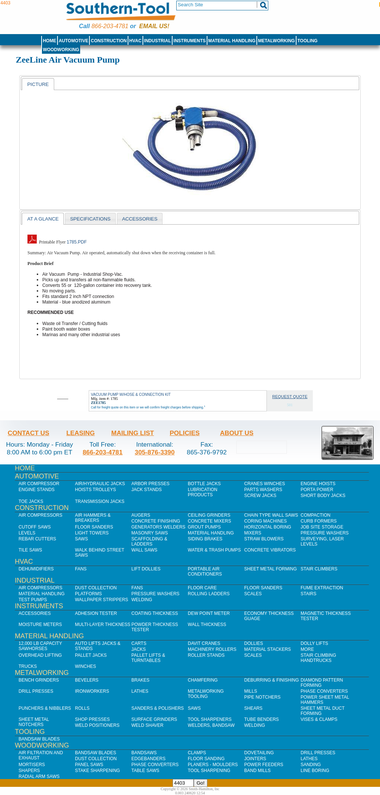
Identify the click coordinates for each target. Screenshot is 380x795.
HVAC (135, 40)
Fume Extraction (322, 587)
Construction (109, 40)
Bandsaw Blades (39, 739)
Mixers (252, 533)
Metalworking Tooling (206, 694)
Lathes (139, 691)
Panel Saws (89, 764)
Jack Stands (146, 489)
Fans (80, 569)
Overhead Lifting (40, 655)
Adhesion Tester (96, 613)
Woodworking (61, 49)
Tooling (307, 40)
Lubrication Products (202, 492)
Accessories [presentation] (139, 219)
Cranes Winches (264, 483)
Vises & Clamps (319, 719)
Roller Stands (206, 655)
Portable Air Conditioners (205, 571)
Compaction (315, 515)
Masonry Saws (149, 533)
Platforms (88, 593)
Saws (81, 538)
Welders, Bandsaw (211, 725)
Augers (140, 515)
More (307, 649)
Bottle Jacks (204, 483)
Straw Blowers (264, 538)
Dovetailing (259, 752)
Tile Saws (30, 550)
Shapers (29, 770)
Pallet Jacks (91, 655)
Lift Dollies (145, 569)
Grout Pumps (204, 527)
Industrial (157, 40)
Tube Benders (261, 719)
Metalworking (276, 40)
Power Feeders (263, 764)
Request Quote (290, 396)
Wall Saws (144, 550)
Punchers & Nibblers (45, 708)
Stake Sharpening (97, 770)
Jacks (138, 649)
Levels (27, 533)
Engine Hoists (318, 483)
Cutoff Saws (35, 527)
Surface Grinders (154, 719)
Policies (185, 433)
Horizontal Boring (267, 527)
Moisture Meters (40, 624)
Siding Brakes (205, 538)
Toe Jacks (31, 501)
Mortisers (32, 764)
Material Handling (232, 40)
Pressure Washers (325, 533)
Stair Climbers (319, 569)
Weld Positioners (97, 725)
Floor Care (202, 587)
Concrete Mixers (209, 521)
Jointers (255, 758)
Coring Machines (265, 521)
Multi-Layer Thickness (102, 624)
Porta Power (317, 489)
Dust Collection (96, 587)
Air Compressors (40, 515)
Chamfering (203, 680)
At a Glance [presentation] (43, 219)
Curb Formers (319, 521)
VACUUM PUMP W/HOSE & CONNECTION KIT (131, 394)
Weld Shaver (147, 725)
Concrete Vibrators (270, 550)
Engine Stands (37, 489)
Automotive (73, 40)
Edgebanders (148, 758)
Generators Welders (158, 527)
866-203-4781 (109, 26)
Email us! (154, 26)
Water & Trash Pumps (214, 550)
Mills (250, 691)
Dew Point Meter (209, 613)
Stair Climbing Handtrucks (318, 658)
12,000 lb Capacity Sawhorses (40, 646)
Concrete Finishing (155, 521)
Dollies (253, 643)
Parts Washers (263, 489)
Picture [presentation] (38, 84)
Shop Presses (92, 719)
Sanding (311, 764)
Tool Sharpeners (210, 719)
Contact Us (28, 433)
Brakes (140, 680)
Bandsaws (144, 752)
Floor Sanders (94, 527)
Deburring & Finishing (271, 680)
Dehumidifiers (36, 569)
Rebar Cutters (37, 538)
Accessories (35, 613)
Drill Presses (36, 691)
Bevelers (86, 680)
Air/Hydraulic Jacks (100, 483)
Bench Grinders (39, 680)
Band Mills (257, 770)
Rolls (82, 708)
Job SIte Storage (322, 527)
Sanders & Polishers (157, 708)
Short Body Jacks (323, 495)
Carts (138, 643)
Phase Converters (324, 691)
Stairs (308, 593)
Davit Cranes (204, 643)
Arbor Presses (150, 483)
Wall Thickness (207, 624)
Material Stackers (267, 649)
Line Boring (315, 770)
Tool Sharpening (209, 770)
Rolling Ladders (209, 593)
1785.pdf (77, 242)
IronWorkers (92, 691)
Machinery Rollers (212, 649)
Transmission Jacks (99, 501)
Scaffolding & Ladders (149, 541)
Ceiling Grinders (209, 515)
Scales (253, 593)
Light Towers (92, 533)
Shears (253, 708)
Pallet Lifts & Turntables (148, 658)
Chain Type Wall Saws (271, 515)
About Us (236, 433)
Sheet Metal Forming (270, 569)
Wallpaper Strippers (101, 599)
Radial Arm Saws (39, 776)
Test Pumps (33, 599)
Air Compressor (39, 483)
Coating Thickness (154, 613)
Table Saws (145, 770)
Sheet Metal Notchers (34, 722)
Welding (141, 599)
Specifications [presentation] (90, 219)
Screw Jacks (260, 495)
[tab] (38, 84)
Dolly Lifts (314, 643)
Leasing (80, 433)
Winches (85, 666)
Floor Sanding (206, 758)
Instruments (190, 40)
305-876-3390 (155, 452)
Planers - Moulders (213, 764)
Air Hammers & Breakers (93, 518)
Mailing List (132, 433)
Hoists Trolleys (95, 489)
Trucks (28, 666)
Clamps (197, 752)
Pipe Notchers (262, 697)
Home (49, 40)
